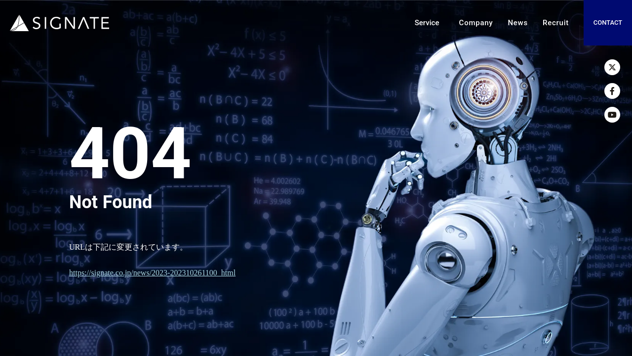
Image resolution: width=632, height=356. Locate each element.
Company (476, 22)
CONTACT (608, 22)
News (518, 22)
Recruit (556, 22)
